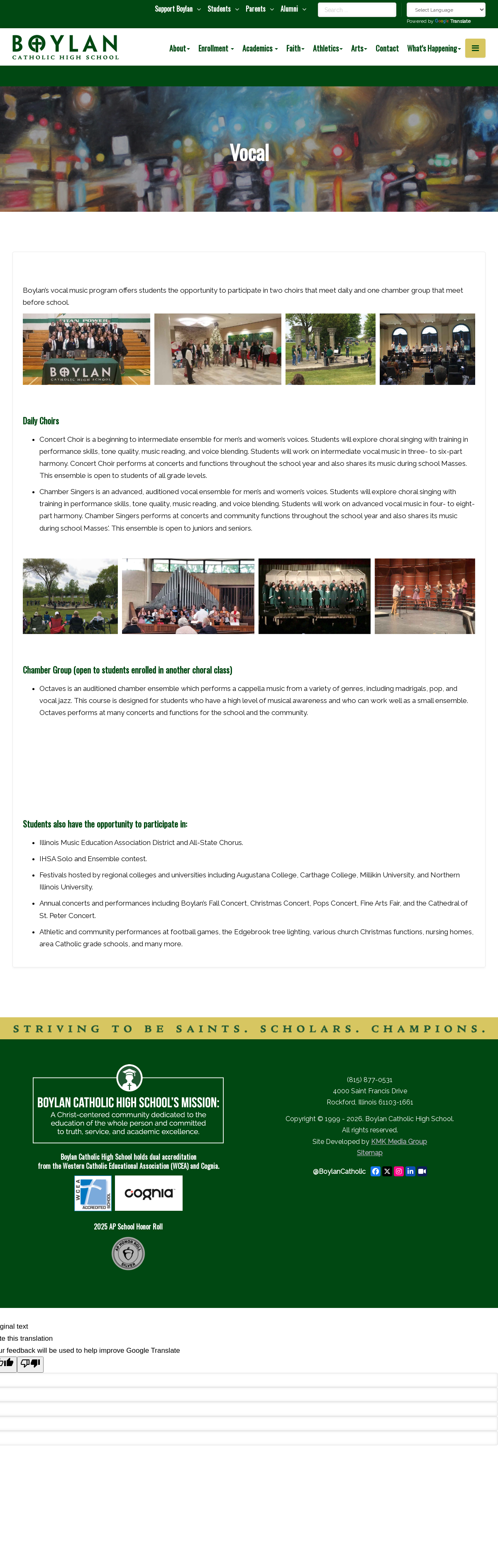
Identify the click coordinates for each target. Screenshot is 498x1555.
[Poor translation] (30, 1365)
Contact (387, 48)
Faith (295, 48)
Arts (359, 48)
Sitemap (370, 1153)
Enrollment (216, 48)
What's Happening (434, 48)
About (179, 48)
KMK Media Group (399, 1142)
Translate (453, 21)
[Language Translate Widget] (446, 9)
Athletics (328, 48)
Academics (260, 48)
